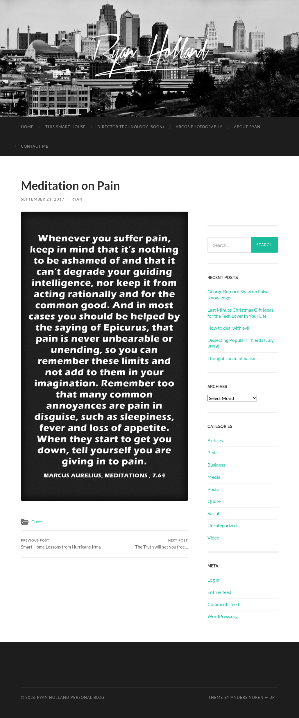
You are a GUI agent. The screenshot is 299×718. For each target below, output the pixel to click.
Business (216, 464)
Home (27, 126)
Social (213, 513)
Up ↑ (273, 697)
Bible (212, 452)
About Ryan (247, 126)
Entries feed (219, 592)
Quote (37, 521)
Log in (213, 580)
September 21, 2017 (43, 199)
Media (213, 477)
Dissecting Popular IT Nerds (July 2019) (240, 343)
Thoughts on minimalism (232, 358)
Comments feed (223, 604)
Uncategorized (222, 525)
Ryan (77, 199)
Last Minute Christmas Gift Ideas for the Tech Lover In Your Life (240, 313)
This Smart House (65, 126)
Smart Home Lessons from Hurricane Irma (61, 544)
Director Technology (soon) (130, 126)
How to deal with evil (228, 328)
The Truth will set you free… (161, 544)
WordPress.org (222, 616)
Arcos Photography (199, 126)
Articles (215, 440)
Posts (213, 489)
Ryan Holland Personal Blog (71, 697)
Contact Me (35, 146)
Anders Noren (247, 697)
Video (213, 537)
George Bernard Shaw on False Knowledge (237, 294)
